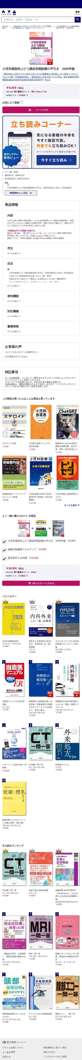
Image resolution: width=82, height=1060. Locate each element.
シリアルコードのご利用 (54, 1056)
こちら (38, 236)
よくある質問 (8, 1052)
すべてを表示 (70, 505)
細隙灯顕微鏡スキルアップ (22, 549)
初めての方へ (49, 1052)
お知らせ (6, 1056)
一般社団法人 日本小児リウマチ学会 (46, 77)
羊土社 (47, 80)
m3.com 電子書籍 (5, 27)
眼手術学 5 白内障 (17, 558)
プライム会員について (12, 1047)
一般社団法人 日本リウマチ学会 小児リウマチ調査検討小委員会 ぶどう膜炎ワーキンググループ (32, 27)
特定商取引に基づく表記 (54, 1047)
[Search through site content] (38, 20)
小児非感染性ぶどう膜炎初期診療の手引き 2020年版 (37, 541)
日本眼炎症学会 (22, 77)
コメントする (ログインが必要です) (20, 352)
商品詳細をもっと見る (19, 193)
